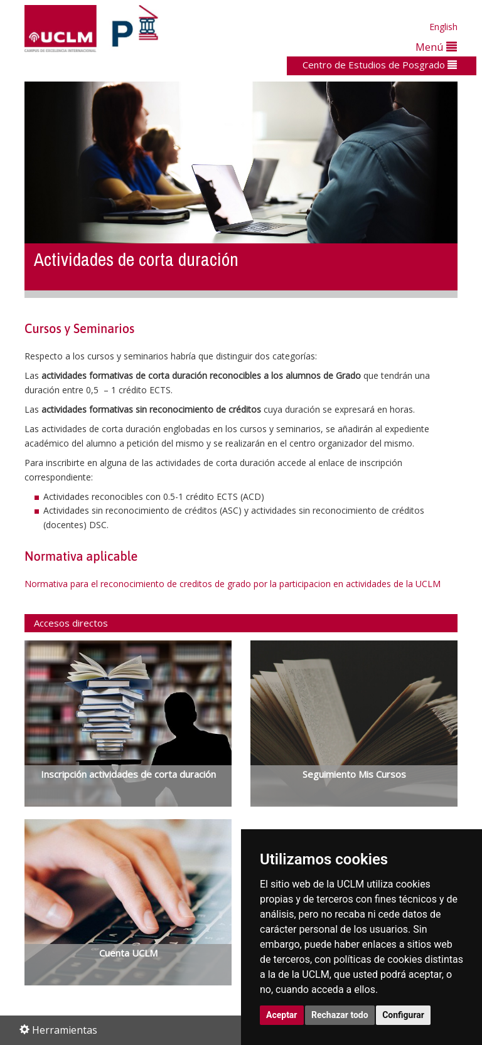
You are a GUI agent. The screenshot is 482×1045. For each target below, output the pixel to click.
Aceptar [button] (281, 1015)
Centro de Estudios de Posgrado (380, 64)
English (443, 27)
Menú (436, 47)
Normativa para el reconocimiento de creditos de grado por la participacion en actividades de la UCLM (232, 584)
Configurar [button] (403, 1015)
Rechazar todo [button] (339, 1015)
